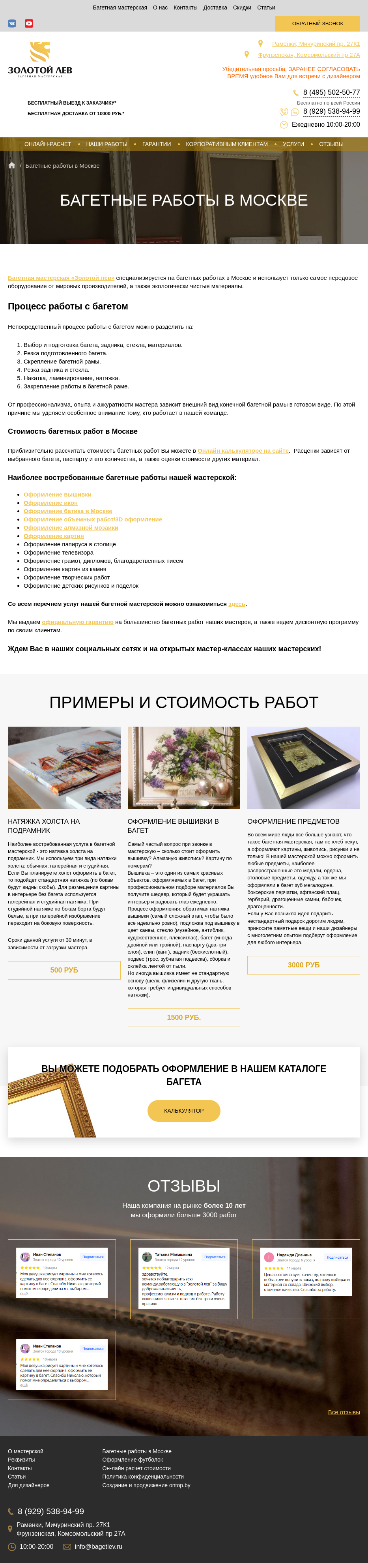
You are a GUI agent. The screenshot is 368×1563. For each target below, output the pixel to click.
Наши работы (106, 144)
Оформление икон (51, 502)
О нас (160, 7)
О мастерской (25, 1451)
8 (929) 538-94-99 (331, 111)
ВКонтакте (12, 23)
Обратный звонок (317, 23)
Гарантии (156, 144)
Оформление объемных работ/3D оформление (93, 519)
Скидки (242, 7)
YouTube (29, 23)
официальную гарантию (78, 621)
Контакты (185, 7)
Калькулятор (184, 1111)
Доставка (215, 7)
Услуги (293, 144)
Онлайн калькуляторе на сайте (243, 450)
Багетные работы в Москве (137, 1451)
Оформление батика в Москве (68, 511)
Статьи (266, 7)
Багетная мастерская (120, 7)
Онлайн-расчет (47, 144)
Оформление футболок (133, 1459)
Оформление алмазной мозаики (71, 527)
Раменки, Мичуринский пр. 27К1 (316, 43)
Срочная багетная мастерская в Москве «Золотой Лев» (40, 59)
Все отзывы (344, 1412)
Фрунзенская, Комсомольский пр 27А (309, 54)
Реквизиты (21, 1459)
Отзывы (331, 144)
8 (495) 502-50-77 (331, 92)
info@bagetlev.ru (98, 1546)
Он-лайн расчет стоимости (137, 1468)
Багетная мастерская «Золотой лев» (61, 277)
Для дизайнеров (29, 1485)
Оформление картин (54, 535)
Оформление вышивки (58, 494)
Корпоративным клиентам (227, 144)
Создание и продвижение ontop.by (147, 1485)
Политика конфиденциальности (143, 1476)
